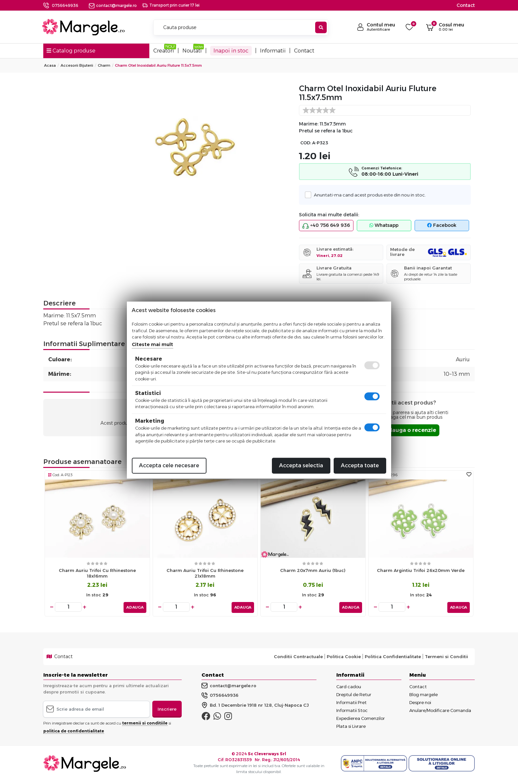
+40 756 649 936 (326, 225)
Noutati (192, 51)
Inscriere (167, 707)
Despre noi (420, 701)
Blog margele (423, 693)
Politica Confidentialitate (393, 655)
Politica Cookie (344, 655)
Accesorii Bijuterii (76, 65)
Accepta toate (360, 465)
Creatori (163, 51)
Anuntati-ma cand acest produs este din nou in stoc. (368, 195)
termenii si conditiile (144, 722)
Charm (104, 65)
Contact (466, 5)
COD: (305, 142)
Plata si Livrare (351, 724)
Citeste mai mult (152, 344)
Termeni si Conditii (446, 655)
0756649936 (65, 5)
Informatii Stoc (352, 709)
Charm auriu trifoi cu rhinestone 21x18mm (204, 573)
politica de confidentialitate (73, 729)
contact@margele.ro (113, 5)
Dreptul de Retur (353, 693)
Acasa (50, 65)
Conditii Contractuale (298, 655)
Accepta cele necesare (169, 465)
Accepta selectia (301, 465)
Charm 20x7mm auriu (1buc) (313, 570)
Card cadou (348, 685)
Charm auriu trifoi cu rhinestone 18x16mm (97, 573)
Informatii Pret (351, 701)
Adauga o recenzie (410, 430)
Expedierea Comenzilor (360, 717)
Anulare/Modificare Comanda (440, 709)
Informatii (273, 51)
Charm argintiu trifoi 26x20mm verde (420, 570)
